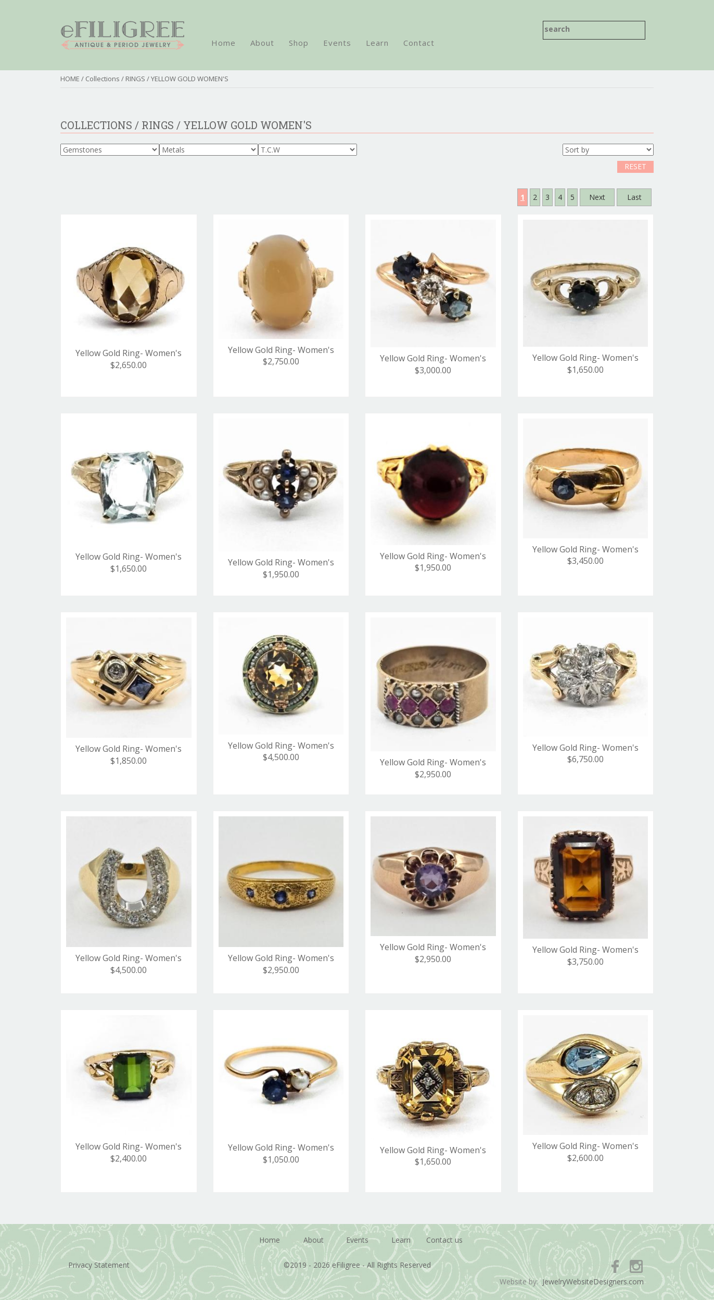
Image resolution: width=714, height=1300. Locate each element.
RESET (635, 166)
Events (337, 42)
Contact (419, 42)
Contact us (444, 1240)
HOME (70, 78)
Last (634, 197)
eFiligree (122, 35)
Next (597, 197)
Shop (299, 42)
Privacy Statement (99, 1265)
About (262, 42)
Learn (377, 42)
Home (223, 42)
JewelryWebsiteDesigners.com (593, 1281)
